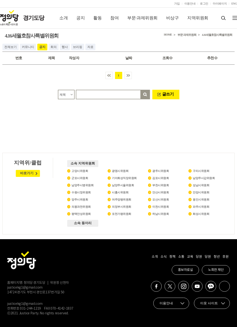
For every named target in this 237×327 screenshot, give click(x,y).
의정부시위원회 (121, 206)
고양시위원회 (80, 171)
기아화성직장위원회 (124, 178)
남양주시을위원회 (123, 185)
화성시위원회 (201, 214)
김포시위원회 (160, 178)
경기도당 (33, 18)
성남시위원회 (201, 185)
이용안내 (190, 3)
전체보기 (10, 47)
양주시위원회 (80, 199)
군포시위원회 (80, 178)
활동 (97, 18)
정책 (172, 257)
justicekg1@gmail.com (25, 288)
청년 (217, 257)
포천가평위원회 (121, 214)
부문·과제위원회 (142, 18)
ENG (234, 3)
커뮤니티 (28, 47)
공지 (80, 18)
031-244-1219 (30, 309)
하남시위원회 (160, 214)
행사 (65, 47)
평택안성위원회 (81, 214)
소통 (181, 257)
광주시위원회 (160, 171)
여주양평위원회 (121, 199)
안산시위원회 (160, 192)
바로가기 (26, 173)
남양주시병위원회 (83, 185)
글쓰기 (168, 94)
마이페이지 (220, 3)
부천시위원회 (160, 185)
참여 (114, 18)
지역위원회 (197, 18)
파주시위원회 (201, 206)
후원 (225, 257)
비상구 (172, 18)
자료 (90, 47)
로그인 (204, 3)
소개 (63, 18)
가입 (177, 3)
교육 (190, 257)
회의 (53, 47)
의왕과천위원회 (81, 206)
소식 (163, 257)
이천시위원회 (160, 206)
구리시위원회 (201, 171)
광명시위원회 (120, 171)
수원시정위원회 (81, 192)
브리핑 (77, 47)
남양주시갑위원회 (204, 178)
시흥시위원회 (120, 192)
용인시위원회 (201, 199)
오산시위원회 (160, 199)
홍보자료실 (185, 270)
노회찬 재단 (216, 270)
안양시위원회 (201, 192)
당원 (199, 257)
